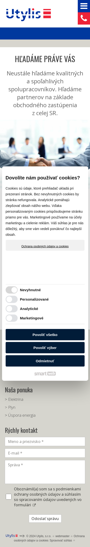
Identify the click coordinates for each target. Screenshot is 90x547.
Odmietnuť (45, 361)
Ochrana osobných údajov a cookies (45, 246)
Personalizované (34, 299)
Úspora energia (22, 415)
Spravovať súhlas (61, 540)
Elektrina (15, 399)
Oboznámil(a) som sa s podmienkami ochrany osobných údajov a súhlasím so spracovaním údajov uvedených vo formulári (48, 496)
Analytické (29, 309)
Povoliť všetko (45, 335)
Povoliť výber (44, 348)
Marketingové (31, 318)
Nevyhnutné (30, 290)
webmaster (62, 536)
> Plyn (10, 407)
